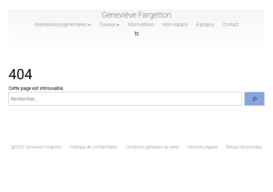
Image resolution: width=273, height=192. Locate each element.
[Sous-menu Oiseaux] (118, 24)
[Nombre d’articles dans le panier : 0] (136, 33)
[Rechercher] (254, 99)
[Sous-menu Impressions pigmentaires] (89, 24)
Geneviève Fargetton (136, 14)
